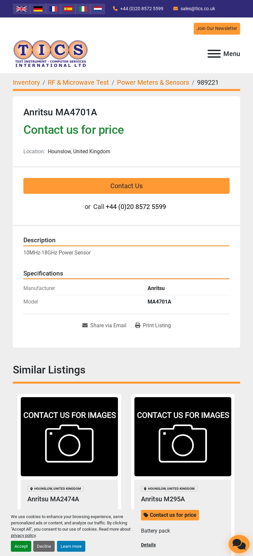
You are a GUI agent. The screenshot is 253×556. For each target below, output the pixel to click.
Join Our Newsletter (217, 28)
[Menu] (214, 54)
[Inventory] (26, 82)
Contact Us (126, 186)
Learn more (71, 546)
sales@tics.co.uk (197, 8)
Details (148, 544)
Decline (44, 546)
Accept (21, 546)
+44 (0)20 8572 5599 (141, 8)
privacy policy (23, 535)
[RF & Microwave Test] (78, 82)
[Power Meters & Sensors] (153, 82)
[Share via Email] (104, 325)
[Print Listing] (153, 325)
